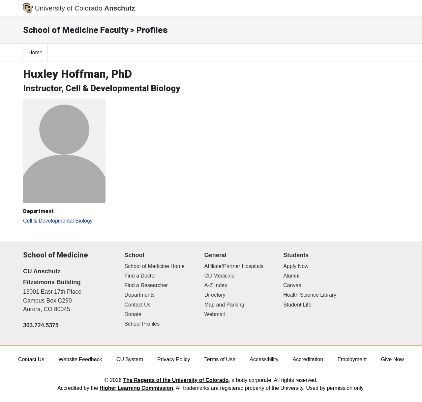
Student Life (297, 305)
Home (35, 52)
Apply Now (295, 266)
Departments (140, 295)
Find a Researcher (146, 285)
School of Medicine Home (155, 266)
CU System (129, 359)
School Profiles (142, 324)
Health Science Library (309, 295)
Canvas (292, 285)
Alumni (291, 276)
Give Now (392, 359)
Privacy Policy (173, 359)
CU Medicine (219, 276)
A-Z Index (215, 285)
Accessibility (264, 359)
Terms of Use (219, 359)
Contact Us (138, 305)
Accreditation (308, 359)
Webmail (214, 314)
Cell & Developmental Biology (58, 221)
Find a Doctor (140, 276)
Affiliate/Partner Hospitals (233, 266)
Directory (215, 295)
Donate (133, 314)
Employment (352, 359)
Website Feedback (80, 359)
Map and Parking (224, 305)
